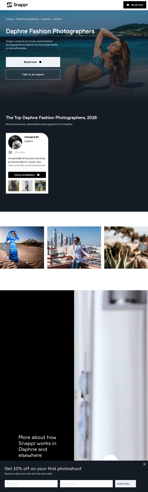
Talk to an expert (33, 74)
